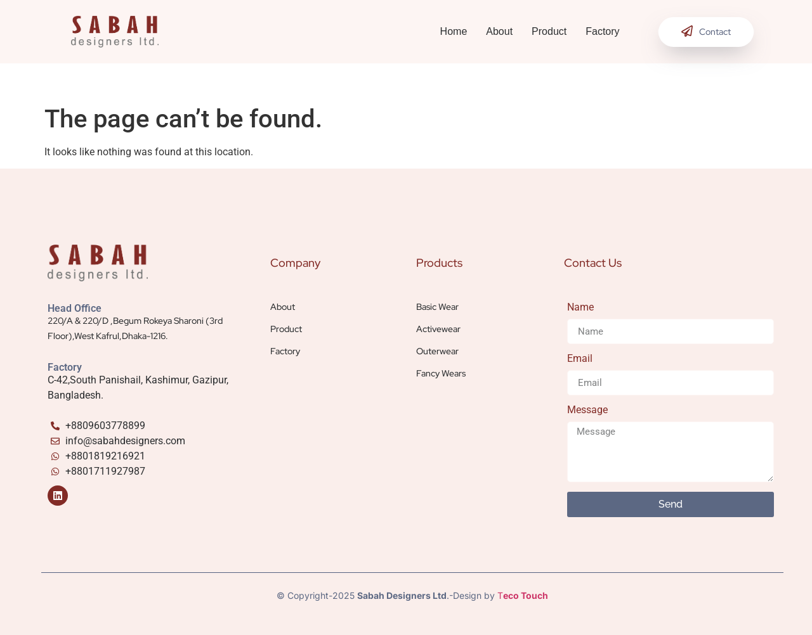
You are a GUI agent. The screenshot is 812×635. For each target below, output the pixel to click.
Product (549, 31)
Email (580, 359)
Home (454, 31)
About (499, 31)
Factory (602, 31)
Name (580, 307)
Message (587, 410)
